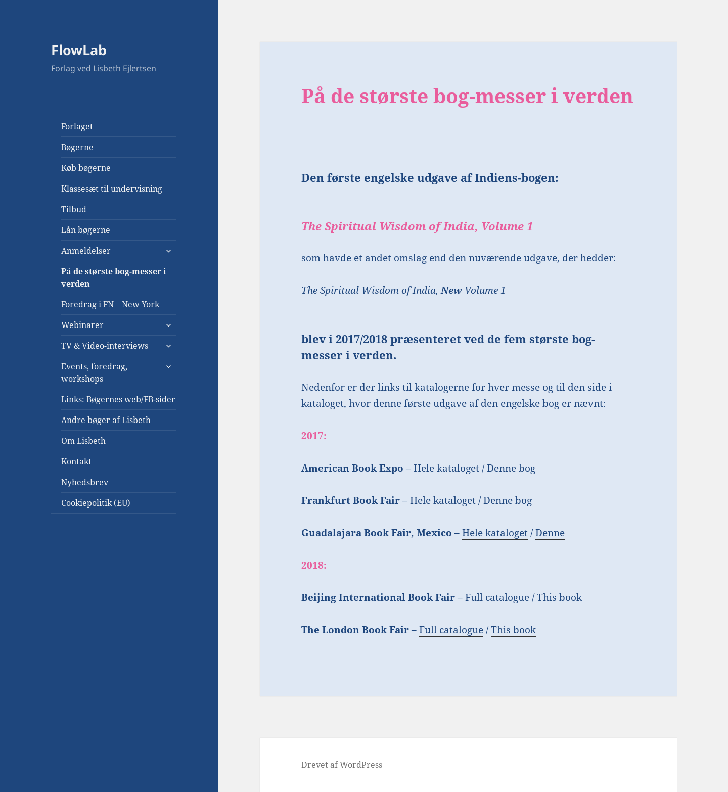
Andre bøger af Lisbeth (106, 420)
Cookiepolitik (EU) (95, 502)
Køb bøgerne (86, 167)
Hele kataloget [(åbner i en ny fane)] (446, 468)
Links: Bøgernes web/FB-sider (118, 399)
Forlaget (77, 126)
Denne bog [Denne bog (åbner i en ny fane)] (511, 468)
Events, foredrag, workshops (94, 372)
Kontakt (76, 461)
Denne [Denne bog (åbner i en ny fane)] (550, 532)
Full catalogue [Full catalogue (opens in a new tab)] (497, 597)
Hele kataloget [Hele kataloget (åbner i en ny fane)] (443, 500)
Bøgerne (77, 147)
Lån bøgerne (85, 230)
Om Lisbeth (83, 440)
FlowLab (79, 49)
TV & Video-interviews (104, 345)
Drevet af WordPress (341, 764)
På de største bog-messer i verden (113, 277)
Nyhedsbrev (84, 482)
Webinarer (82, 325)
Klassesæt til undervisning (111, 188)
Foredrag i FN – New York (110, 304)
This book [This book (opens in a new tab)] (559, 597)
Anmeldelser (86, 250)
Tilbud (73, 209)
